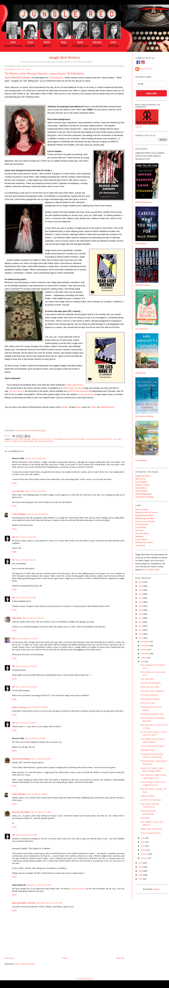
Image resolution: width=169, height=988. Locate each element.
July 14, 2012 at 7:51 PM (41, 812)
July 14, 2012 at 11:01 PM (26, 835)
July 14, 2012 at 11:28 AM (32, 618)
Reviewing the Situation (150, 699)
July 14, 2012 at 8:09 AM (35, 458)
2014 (140, 630)
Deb (13, 638)
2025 (140, 586)
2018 (140, 614)
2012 (140, 638)
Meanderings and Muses (145, 518)
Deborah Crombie (142, 285)
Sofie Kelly (16, 618)
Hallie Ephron (141, 243)
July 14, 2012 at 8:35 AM (35, 491)
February (145, 854)
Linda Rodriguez (19, 514)
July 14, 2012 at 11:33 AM (26, 687)
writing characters (23, 441)
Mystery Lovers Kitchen (145, 521)
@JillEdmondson (107, 407)
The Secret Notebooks (149, 695)
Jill (13, 537)
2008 (140, 875)
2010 (140, 867)
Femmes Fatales (141, 524)
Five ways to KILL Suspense (151, 691)
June (143, 838)
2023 (140, 594)
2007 (140, 879)
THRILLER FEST (147, 796)
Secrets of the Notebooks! (150, 683)
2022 (140, 598)
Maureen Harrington (21, 759)
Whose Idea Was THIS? (149, 687)
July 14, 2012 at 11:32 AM (26, 638)
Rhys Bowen (140, 373)
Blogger (156, 889)
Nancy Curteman (19, 707)
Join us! (138, 127)
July (143, 661)
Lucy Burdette (18, 491)
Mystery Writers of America (146, 512)
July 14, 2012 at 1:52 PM (38, 707)
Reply (14, 483)
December (145, 641)
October (144, 649)
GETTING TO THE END (150, 800)
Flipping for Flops (147, 750)
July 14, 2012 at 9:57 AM (26, 597)
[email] (151, 83)
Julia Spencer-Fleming (144, 497)
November (145, 645)
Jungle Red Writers (64, 57)
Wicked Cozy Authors (144, 542)
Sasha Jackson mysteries (99, 439)
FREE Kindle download (73, 388)
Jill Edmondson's (56, 77)
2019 (140, 610)
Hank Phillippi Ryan (143, 202)
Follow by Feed (146, 69)
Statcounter (84, 979)
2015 (140, 626)
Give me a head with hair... (151, 833)
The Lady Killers (142, 533)
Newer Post (9, 958)
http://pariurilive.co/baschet (24, 903)
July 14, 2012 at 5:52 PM (35, 738)
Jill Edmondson (60, 439)
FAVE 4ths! (145, 818)
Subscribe (151, 93)
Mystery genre (77, 439)
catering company (78, 888)
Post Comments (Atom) (25, 964)
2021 (140, 602)
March (144, 850)
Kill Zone (139, 530)
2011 (140, 863)
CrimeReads (140, 545)
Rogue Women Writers (144, 515)
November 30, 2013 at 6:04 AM (49, 903)
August (144, 657)
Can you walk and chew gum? (152, 746)
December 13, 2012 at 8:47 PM (38, 885)
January (144, 858)
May (143, 842)
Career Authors (141, 539)
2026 (140, 582)
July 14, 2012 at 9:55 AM (26, 560)
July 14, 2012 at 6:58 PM (41, 759)
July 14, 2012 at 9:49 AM (37, 514)
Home (65, 958)
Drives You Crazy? (147, 703)
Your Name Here (147, 679)
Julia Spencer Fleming (144, 416)
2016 (140, 622)
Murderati (139, 536)
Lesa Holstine (140, 527)
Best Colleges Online (151, 569)
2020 (140, 606)
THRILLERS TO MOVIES (151, 829)
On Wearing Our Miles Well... (152, 714)
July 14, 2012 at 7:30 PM (37, 794)
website (64, 407)
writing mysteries (44, 441)
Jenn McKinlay (141, 329)
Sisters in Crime (141, 509)
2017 (140, 618)
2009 (140, 871)
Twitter (93, 407)
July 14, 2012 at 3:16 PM (25, 723)
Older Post (120, 958)
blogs (78, 407)
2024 (140, 590)
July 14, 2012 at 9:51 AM (26, 537)
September (145, 653)
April (143, 846)
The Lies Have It (16, 391)
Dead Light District (75, 385)
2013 (140, 634)
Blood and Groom (86, 394)
